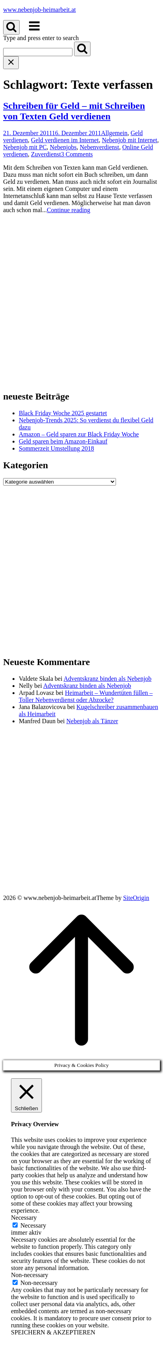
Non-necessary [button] (29, 1275)
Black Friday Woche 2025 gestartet (63, 413)
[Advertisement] (81, 301)
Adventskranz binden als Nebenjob (107, 678)
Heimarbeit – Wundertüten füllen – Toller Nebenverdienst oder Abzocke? (86, 696)
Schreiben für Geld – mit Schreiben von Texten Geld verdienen (74, 111)
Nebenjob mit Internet (129, 140)
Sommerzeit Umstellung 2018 (56, 448)
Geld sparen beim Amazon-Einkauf (63, 441)
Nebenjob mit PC (25, 147)
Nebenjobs (63, 147)
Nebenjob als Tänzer (92, 721)
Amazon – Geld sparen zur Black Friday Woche (79, 434)
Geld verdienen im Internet (65, 140)
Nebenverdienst (99, 147)
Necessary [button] (24, 1217)
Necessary (33, 1225)
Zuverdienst (46, 154)
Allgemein (114, 133)
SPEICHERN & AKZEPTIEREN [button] (53, 1332)
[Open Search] (11, 27)
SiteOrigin (136, 897)
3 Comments (77, 154)
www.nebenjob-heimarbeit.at (39, 9)
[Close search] (11, 62)
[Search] (82, 49)
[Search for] (37, 52)
